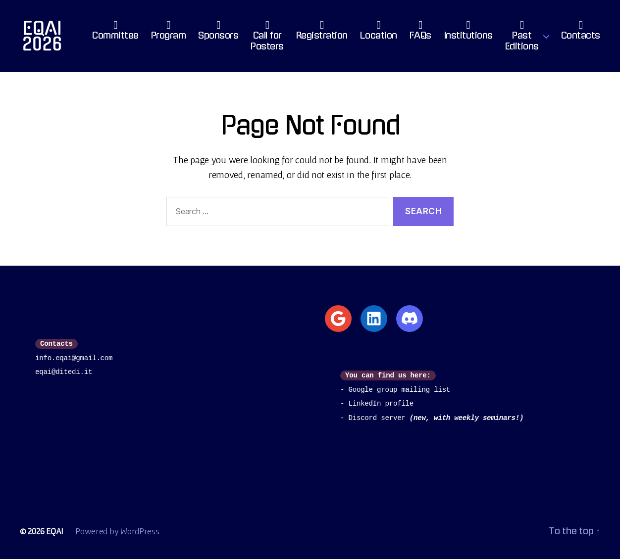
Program (168, 32)
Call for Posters (267, 38)
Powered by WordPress (117, 531)
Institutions (468, 32)
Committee (115, 32)
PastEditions (522, 38)
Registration (322, 32)
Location (378, 32)
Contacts (580, 32)
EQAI (54, 531)
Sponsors (218, 32)
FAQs (420, 32)
